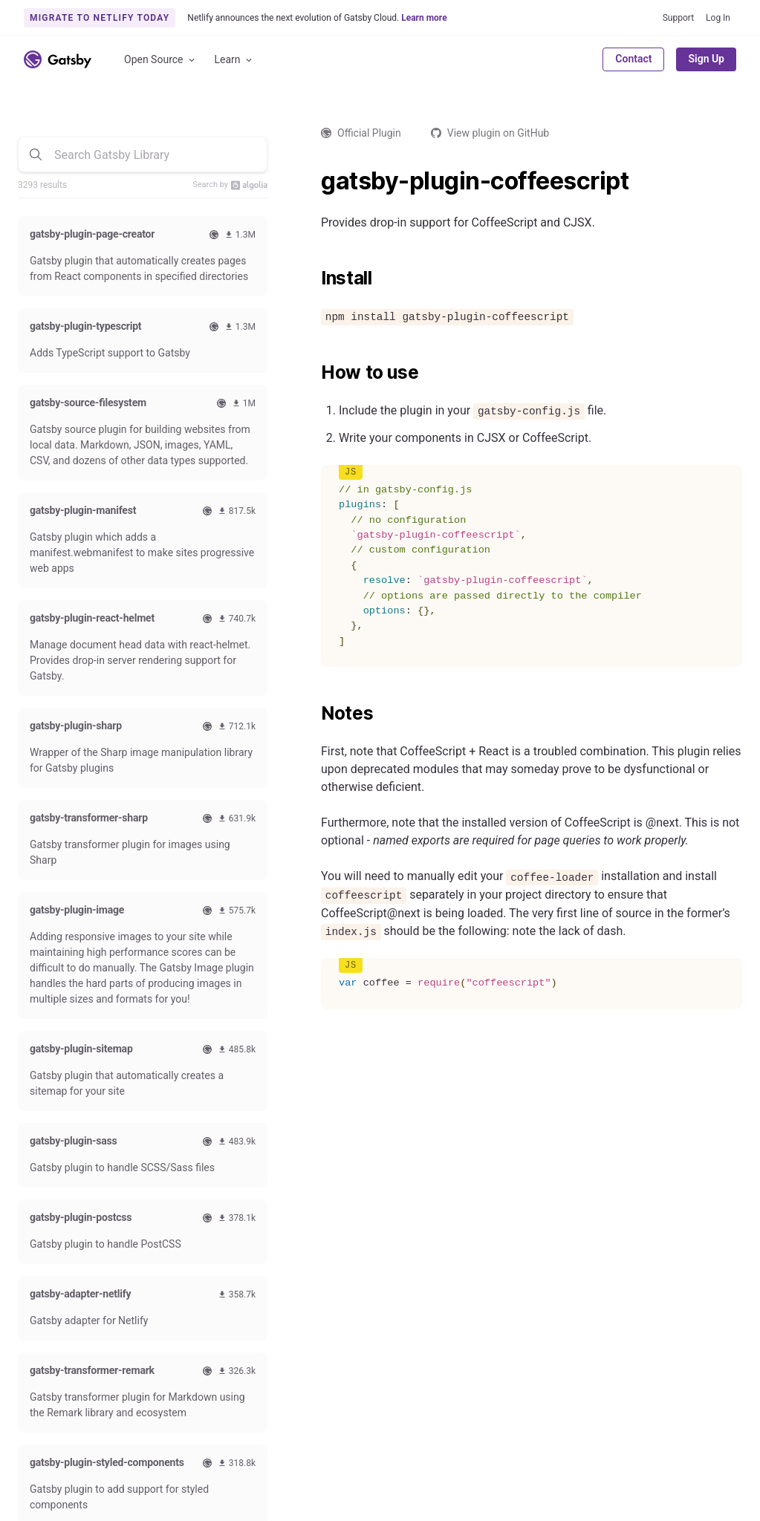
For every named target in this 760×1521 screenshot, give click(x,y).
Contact (633, 59)
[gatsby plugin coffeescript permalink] (313, 181)
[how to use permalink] (313, 373)
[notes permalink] (313, 714)
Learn (234, 59)
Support (678, 18)
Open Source (160, 59)
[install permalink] (313, 278)
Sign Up (706, 59)
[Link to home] (57, 59)
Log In (718, 18)
